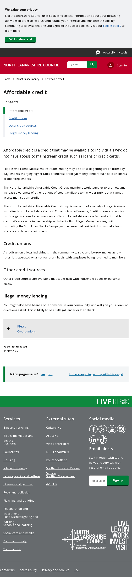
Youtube (111, 429)
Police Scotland (56, 460)
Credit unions (18, 118)
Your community (14, 541)
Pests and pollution (16, 492)
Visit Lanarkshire (57, 444)
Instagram (121, 429)
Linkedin (93, 440)
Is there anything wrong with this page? (96, 374)
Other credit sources (23, 126)
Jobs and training (15, 468)
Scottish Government (60, 476)
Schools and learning (17, 525)
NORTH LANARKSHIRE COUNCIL (31, 65)
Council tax (11, 452)
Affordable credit (20, 111)
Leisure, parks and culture (21, 476)
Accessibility (28, 570)
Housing (9, 460)
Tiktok (102, 440)
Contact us (7, 570)
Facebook (93, 429)
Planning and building (19, 500)
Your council (12, 549)
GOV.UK (51, 484)
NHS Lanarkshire (58, 452)
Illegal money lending (24, 133)
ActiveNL (52, 436)
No (50, 374)
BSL (77, 570)
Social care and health (18, 533)
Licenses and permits (18, 484)
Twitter (102, 429)
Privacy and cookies (55, 570)
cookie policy (112, 26)
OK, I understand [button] (20, 39)
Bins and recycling (16, 427)
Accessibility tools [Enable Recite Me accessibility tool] (115, 52)
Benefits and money (27, 79)
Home (6, 79)
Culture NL (53, 427)
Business (9, 444)
